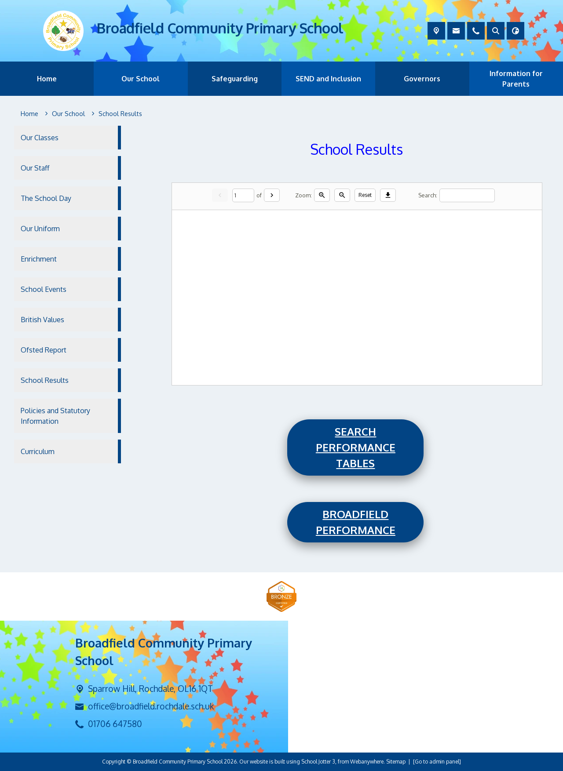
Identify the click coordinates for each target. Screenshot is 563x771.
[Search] (467, 195)
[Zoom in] (322, 195)
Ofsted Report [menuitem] (43, 349)
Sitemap (396, 761)
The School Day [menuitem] (46, 198)
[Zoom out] (342, 195)
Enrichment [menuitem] (39, 259)
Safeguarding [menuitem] (235, 78)
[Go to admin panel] (437, 761)
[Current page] (243, 195)
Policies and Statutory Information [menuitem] (55, 416)
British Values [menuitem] (42, 319)
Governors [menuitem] (422, 78)
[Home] (29, 114)
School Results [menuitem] (45, 380)
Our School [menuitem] (140, 78)
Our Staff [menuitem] (35, 168)
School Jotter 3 (318, 761)
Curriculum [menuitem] (38, 451)
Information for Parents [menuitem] (516, 78)
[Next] (272, 195)
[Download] (388, 195)
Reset (365, 195)
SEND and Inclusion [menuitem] (328, 78)
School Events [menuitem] (43, 289)
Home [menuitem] (47, 78)
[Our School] (68, 114)
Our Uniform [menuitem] (40, 228)
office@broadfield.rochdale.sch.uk (151, 706)
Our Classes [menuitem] (39, 137)
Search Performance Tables (355, 447)
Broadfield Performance (355, 522)
